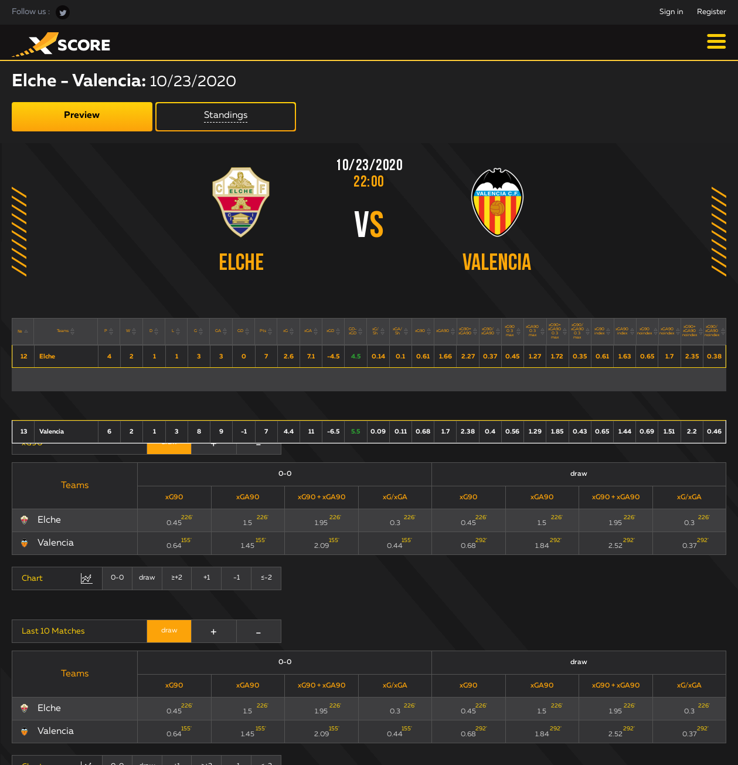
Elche (241, 264)
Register (711, 12)
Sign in (671, 12)
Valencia (496, 264)
